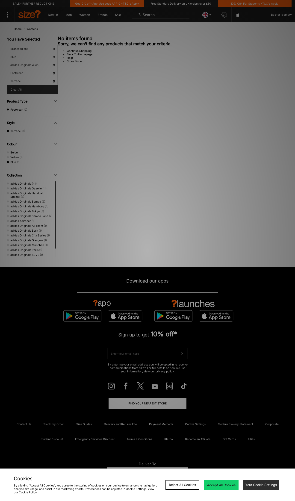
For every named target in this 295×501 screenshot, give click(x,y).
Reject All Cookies (182, 485)
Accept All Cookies (221, 485)
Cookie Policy (28, 492)
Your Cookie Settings (261, 485)
